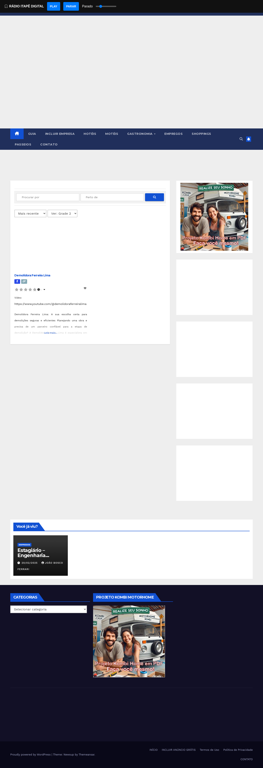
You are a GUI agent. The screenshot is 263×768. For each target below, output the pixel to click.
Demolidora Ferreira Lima (32, 275)
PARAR (71, 6)
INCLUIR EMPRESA (60, 134)
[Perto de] (112, 197)
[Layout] (62, 213)
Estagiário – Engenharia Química (31, 555)
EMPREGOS (173, 134)
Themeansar (87, 754)
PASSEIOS (23, 144)
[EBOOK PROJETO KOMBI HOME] (214, 217)
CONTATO (49, 144)
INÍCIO (154, 749)
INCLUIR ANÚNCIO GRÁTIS (179, 749)
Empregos (24, 545)
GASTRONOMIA (140, 134)
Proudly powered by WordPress (31, 754)
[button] (241, 139)
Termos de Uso (209, 749)
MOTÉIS (111, 134)
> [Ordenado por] (30, 213)
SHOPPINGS (201, 134)
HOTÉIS (90, 134)
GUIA (32, 134)
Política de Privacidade (238, 749)
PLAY (53, 6)
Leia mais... (50, 332)
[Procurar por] (47, 197)
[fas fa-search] (154, 197)
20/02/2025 (30, 562)
